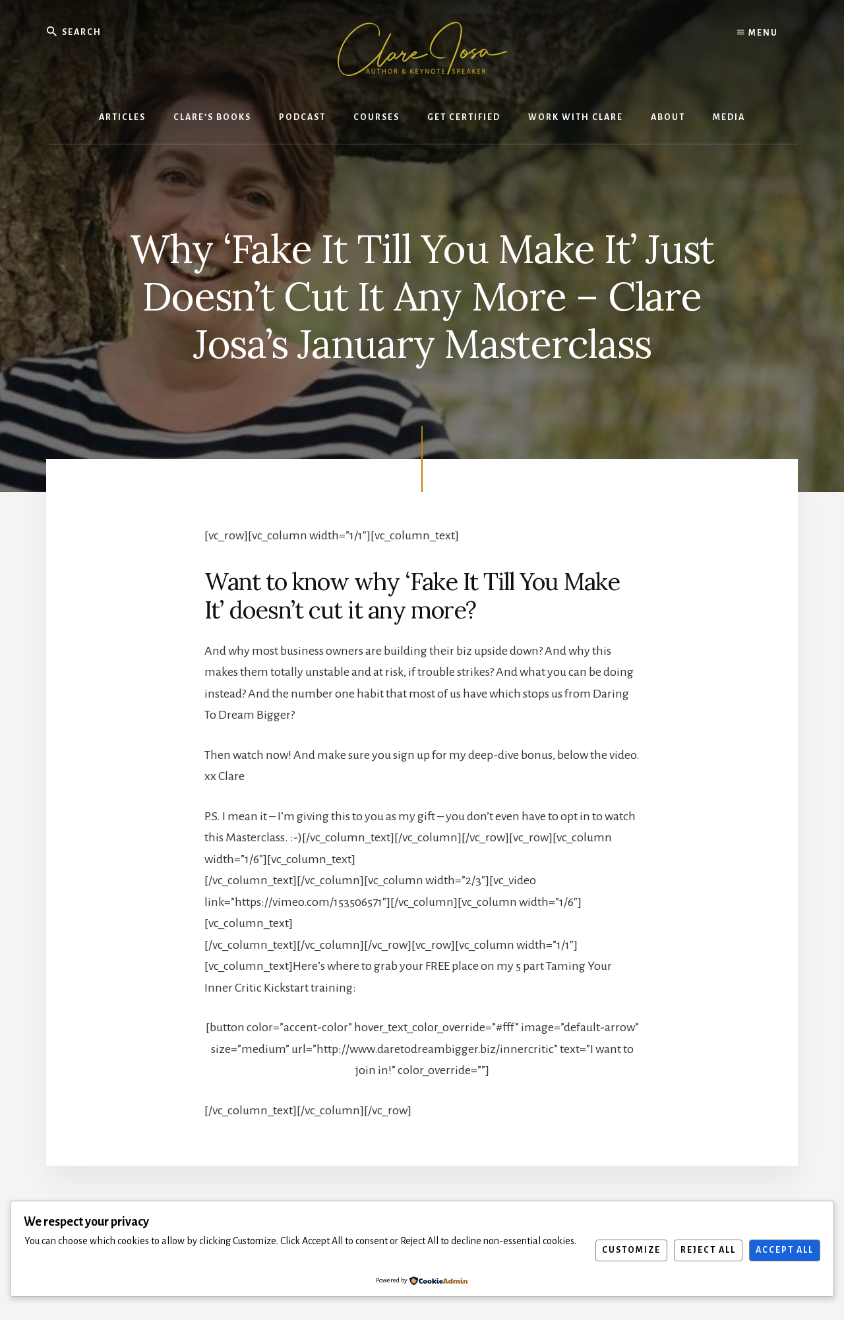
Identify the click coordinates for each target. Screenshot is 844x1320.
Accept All (785, 1250)
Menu (757, 33)
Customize (631, 1250)
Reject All (708, 1250)
